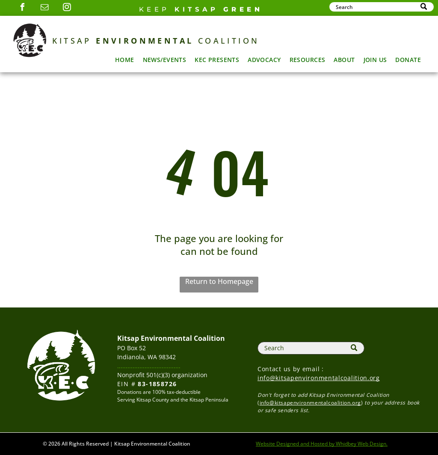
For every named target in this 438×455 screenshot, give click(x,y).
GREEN (243, 9)
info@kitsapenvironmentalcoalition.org (318, 378)
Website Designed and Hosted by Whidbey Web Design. (322, 443)
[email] (45, 8)
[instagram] (67, 8)
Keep (154, 9)
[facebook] (23, 8)
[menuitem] (125, 59)
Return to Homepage (219, 281)
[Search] (381, 7)
